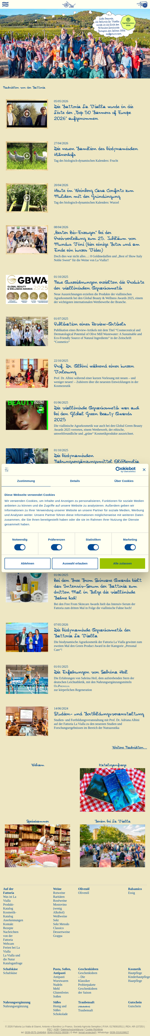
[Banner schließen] (144, 469)
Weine (57, 889)
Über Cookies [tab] (124, 481)
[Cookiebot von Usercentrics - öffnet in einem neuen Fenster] (118, 470)
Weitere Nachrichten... (129, 747)
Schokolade (60, 1014)
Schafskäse (10, 969)
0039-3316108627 (119, 1032)
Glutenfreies (61, 992)
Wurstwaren (60, 980)
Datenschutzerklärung (72, 1029)
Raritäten (59, 896)
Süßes (57, 1002)
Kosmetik (134, 969)
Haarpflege (135, 980)
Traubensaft (85, 1010)
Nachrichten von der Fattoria (10, 935)
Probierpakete (87, 984)
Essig (131, 892)
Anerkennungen (13, 920)
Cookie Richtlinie (94, 1029)
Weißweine (60, 916)
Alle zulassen (122, 563)
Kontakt (8, 924)
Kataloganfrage (12, 963)
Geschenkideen (88, 969)
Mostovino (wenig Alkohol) (60, 908)
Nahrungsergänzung (16, 1002)
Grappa (57, 935)
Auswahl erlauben (75, 563)
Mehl (56, 988)
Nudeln (57, 984)
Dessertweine (61, 932)
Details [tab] (75, 481)
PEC (49, 1029)
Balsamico (135, 889)
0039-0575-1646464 (35, 1032)
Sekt (56, 920)
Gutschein (135, 1002)
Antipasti (59, 977)
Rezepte (8, 928)
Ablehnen (27, 563)
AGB (56, 1029)
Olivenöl (83, 889)
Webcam (8, 943)
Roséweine (60, 900)
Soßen (57, 996)
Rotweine (59, 892)
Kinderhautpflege (139, 977)
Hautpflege (135, 973)
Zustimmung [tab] (26, 481)
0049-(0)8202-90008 (58, 1032)
